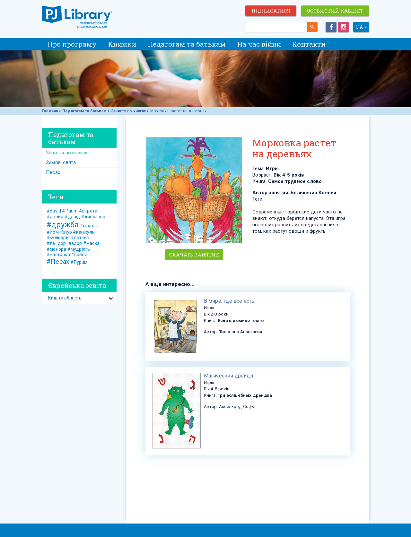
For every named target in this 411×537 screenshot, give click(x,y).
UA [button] (361, 27)
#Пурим (78, 262)
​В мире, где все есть (229, 301)
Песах (53, 172)
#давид (55, 216)
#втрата (88, 210)
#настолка (58, 254)
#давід (72, 216)
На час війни (259, 43)
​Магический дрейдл (228, 376)
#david (54, 210)
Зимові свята (61, 162)
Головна (50, 111)
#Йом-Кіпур (59, 232)
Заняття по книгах (128, 111)
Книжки (122, 43)
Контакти (309, 43)
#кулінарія (58, 237)
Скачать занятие (194, 254)
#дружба (63, 224)
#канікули (84, 232)
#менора (56, 249)
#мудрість (78, 249)
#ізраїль (89, 225)
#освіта (79, 254)
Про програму (72, 43)
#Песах (58, 261)
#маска (91, 243)
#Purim (70, 210)
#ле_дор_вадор (64, 243)
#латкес (80, 237)
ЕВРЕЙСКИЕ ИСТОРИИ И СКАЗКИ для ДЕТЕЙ (77, 16)
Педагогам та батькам (187, 43)
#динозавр (93, 216)
